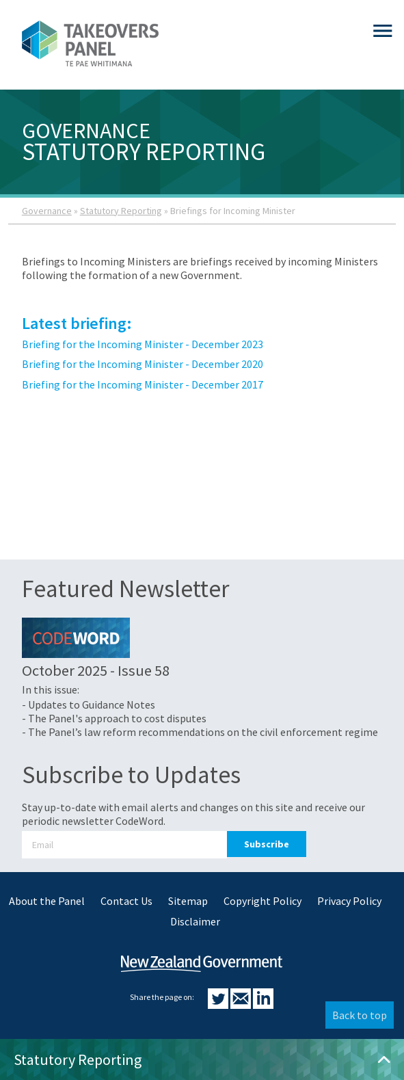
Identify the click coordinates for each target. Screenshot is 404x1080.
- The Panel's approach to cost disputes (114, 718)
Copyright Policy (262, 901)
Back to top (359, 1015)
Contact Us (126, 901)
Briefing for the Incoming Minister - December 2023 (142, 344)
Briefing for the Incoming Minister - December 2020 (142, 364)
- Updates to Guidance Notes (88, 704)
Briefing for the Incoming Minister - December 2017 (142, 384)
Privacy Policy (349, 901)
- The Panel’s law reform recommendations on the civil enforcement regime (200, 732)
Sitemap (188, 901)
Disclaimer (195, 921)
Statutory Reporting (121, 211)
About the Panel (47, 901)
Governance (47, 211)
